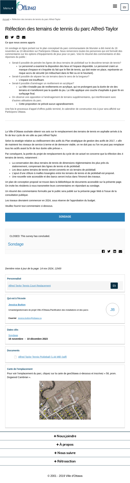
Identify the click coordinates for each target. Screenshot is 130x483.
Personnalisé (14, 278)
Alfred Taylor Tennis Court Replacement (29, 285)
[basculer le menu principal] (115, 6)
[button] (7, 37)
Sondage (65, 216)
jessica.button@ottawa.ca (30, 318)
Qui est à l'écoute (16, 298)
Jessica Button (17, 304)
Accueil (6, 19)
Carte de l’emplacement (19, 369)
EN (124, 7)
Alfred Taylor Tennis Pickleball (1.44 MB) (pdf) (42, 356)
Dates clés (12, 329)
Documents (13, 350)
